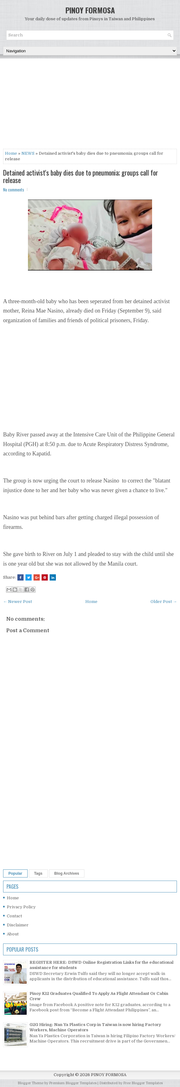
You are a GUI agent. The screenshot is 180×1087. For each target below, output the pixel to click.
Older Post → (164, 601)
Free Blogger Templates (143, 1083)
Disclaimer (18, 925)
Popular (15, 873)
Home (11, 153)
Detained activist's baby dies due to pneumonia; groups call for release (80, 176)
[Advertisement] (90, 105)
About (13, 934)
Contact (14, 916)
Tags (38, 873)
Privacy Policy (21, 907)
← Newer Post (17, 601)
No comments (13, 189)
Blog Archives (66, 873)
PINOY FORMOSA (90, 10)
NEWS (27, 153)
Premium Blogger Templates (73, 1083)
